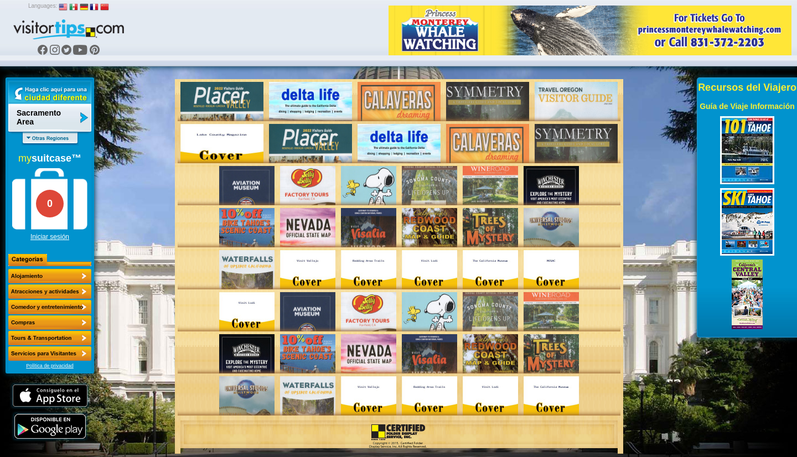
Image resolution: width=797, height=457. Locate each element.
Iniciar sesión (49, 237)
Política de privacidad (50, 365)
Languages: (42, 6)
